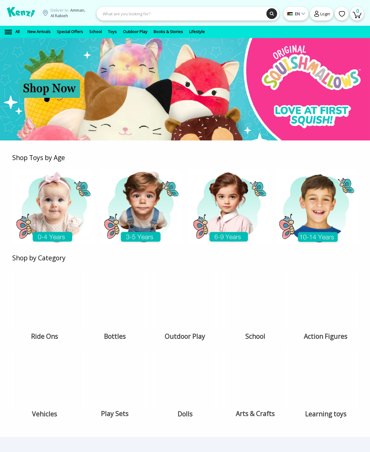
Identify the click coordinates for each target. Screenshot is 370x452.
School (81, 328)
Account (175, 328)
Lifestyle (83, 356)
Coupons (130, 376)
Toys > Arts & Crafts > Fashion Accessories (93, 394)
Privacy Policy (134, 355)
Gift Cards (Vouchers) (85, 366)
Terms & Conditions (140, 362)
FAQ (125, 369)
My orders (177, 342)
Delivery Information (132, 345)
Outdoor (83, 335)
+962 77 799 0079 (230, 328)
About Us (130, 328)
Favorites (176, 335)
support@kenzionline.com (239, 335)
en (326, 347)
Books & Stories (90, 349)
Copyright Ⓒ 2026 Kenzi (330, 429)
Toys (79, 342)
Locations (130, 335)
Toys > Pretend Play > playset (93, 379)
